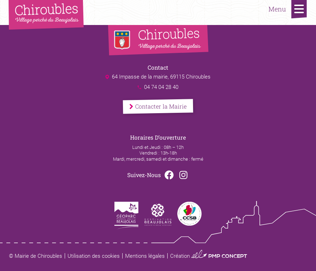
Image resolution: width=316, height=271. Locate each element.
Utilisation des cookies (94, 256)
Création (208, 256)
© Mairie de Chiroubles (35, 256)
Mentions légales (145, 256)
